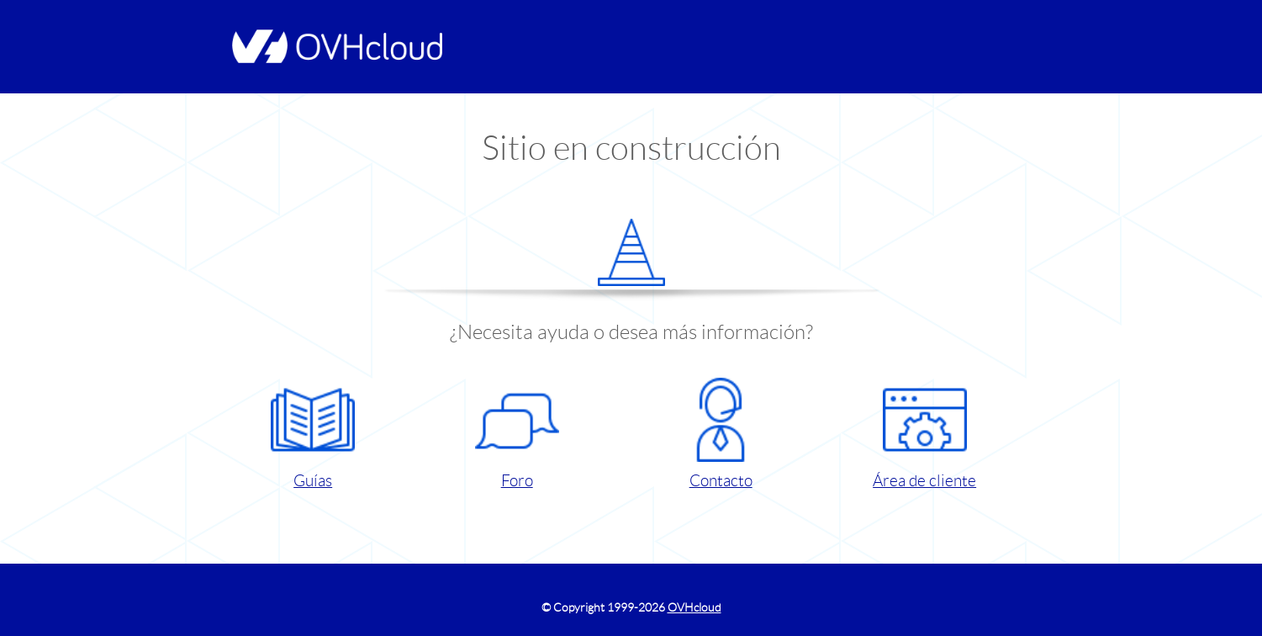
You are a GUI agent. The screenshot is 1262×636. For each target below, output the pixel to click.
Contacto (721, 434)
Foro (517, 434)
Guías (313, 434)
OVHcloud (694, 607)
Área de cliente (924, 434)
